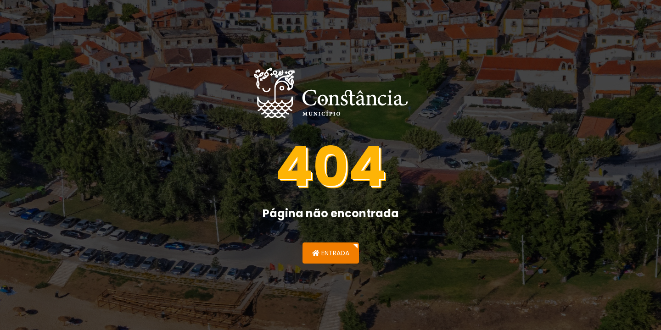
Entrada (330, 253)
